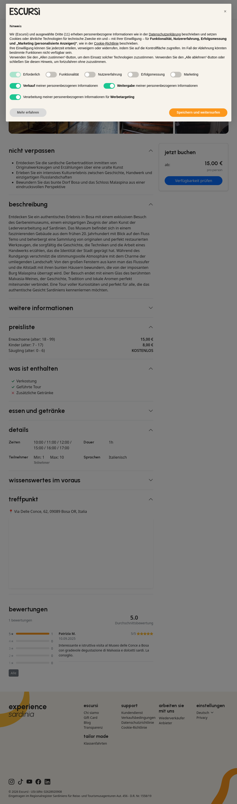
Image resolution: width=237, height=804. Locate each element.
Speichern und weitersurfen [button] (198, 112)
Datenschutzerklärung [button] (165, 34)
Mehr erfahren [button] (28, 112)
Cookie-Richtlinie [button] (106, 43)
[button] (225, 11)
